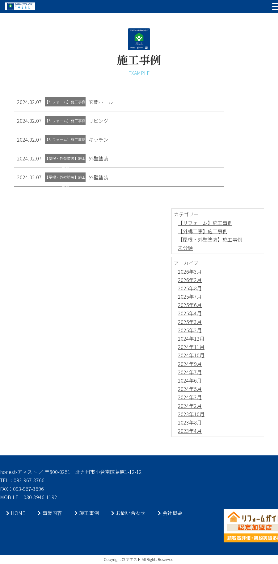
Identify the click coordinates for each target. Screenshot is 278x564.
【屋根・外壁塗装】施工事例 (210, 239)
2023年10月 (191, 414)
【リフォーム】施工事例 (205, 222)
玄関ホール (101, 102)
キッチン (98, 139)
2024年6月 (190, 380)
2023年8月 (190, 422)
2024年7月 (190, 372)
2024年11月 (191, 346)
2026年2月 (190, 280)
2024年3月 (190, 397)
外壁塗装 (98, 158)
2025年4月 (190, 313)
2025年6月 (190, 305)
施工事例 (86, 512)
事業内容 (50, 512)
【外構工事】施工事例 (202, 231)
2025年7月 (190, 296)
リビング (98, 120)
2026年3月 (190, 271)
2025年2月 (190, 330)
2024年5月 (190, 388)
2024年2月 (190, 405)
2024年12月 (191, 338)
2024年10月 (191, 355)
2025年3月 (190, 322)
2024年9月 (190, 363)
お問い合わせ (128, 512)
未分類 (185, 247)
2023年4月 (190, 430)
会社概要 (170, 512)
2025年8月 (190, 288)
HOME (15, 512)
